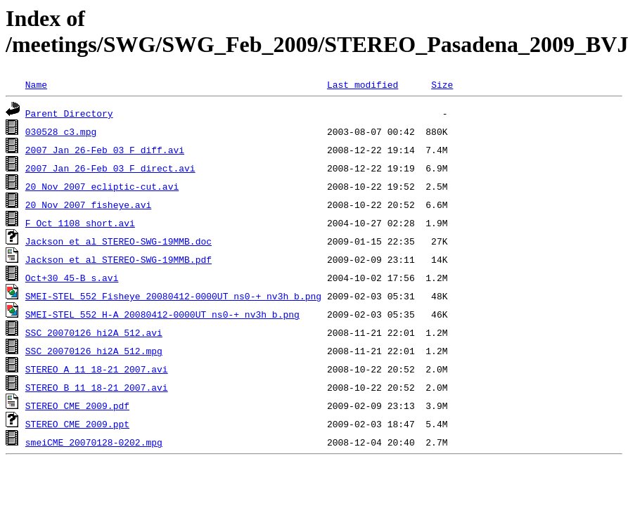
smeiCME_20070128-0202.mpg (93, 442)
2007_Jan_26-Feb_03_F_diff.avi (104, 149)
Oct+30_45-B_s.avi (72, 277)
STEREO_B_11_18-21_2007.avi (96, 387)
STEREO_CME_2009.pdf (77, 405)
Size (442, 84)
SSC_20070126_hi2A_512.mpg (93, 350)
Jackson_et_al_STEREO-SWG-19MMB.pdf (118, 259)
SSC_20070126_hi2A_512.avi (93, 332)
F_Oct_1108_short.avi (80, 222)
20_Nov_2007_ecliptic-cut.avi (102, 186)
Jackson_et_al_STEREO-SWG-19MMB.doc (118, 241)
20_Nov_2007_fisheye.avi (88, 204)
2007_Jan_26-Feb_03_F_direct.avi (110, 168)
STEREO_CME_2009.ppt (77, 423)
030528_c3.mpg (60, 131)
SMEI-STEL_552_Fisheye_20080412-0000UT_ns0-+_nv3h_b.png (173, 296)
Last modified (362, 84)
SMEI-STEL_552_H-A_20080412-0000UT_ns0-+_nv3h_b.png (162, 314)
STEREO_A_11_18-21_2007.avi (96, 369)
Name (36, 84)
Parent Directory (69, 113)
